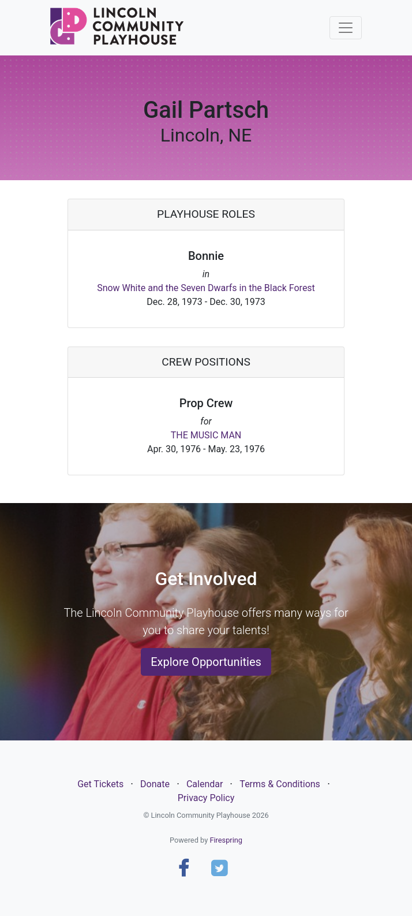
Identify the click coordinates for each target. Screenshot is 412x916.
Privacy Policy (206, 797)
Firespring (225, 840)
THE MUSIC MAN (206, 435)
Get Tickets (100, 784)
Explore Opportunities (206, 662)
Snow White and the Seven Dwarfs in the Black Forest (206, 287)
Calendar (204, 784)
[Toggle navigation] (345, 27)
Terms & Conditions (279, 784)
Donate (155, 784)
